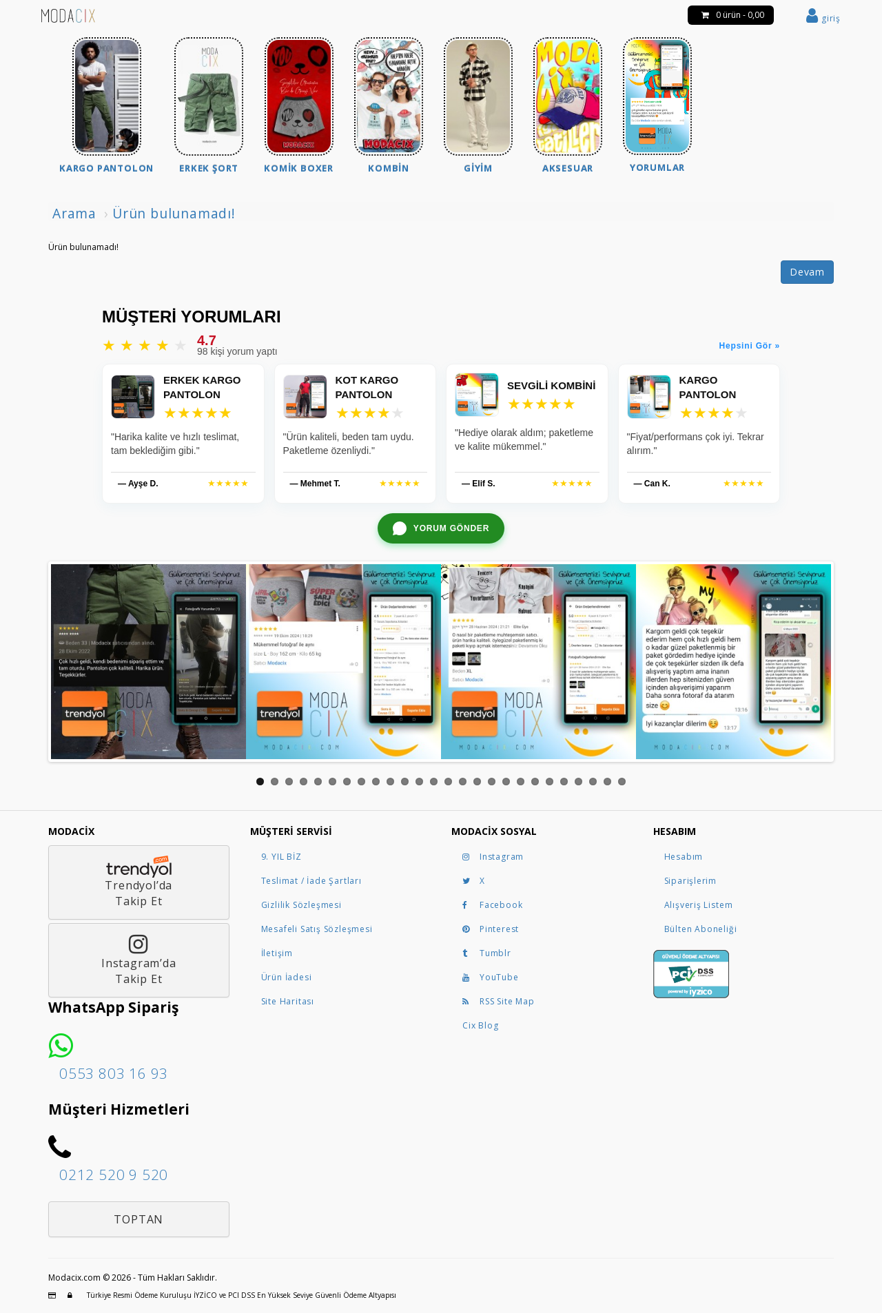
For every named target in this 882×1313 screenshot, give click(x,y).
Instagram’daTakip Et (138, 960)
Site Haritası (287, 1001)
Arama (74, 213)
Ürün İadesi (286, 977)
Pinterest (490, 929)
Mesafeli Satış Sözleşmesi (317, 929)
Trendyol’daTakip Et (139, 882)
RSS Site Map (498, 1001)
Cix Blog (480, 1025)
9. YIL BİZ (281, 856)
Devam (807, 271)
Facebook (492, 905)
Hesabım (684, 856)
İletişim (277, 953)
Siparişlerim (690, 881)
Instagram (493, 856)
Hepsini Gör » (749, 346)
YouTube (490, 977)
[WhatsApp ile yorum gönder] (441, 528)
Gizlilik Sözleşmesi (301, 905)
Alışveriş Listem (698, 905)
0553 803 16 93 (113, 1073)
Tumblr (486, 953)
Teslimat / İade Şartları (311, 881)
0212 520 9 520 (113, 1174)
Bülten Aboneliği (700, 929)
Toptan (138, 1219)
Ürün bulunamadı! (174, 213)
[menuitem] (106, 107)
